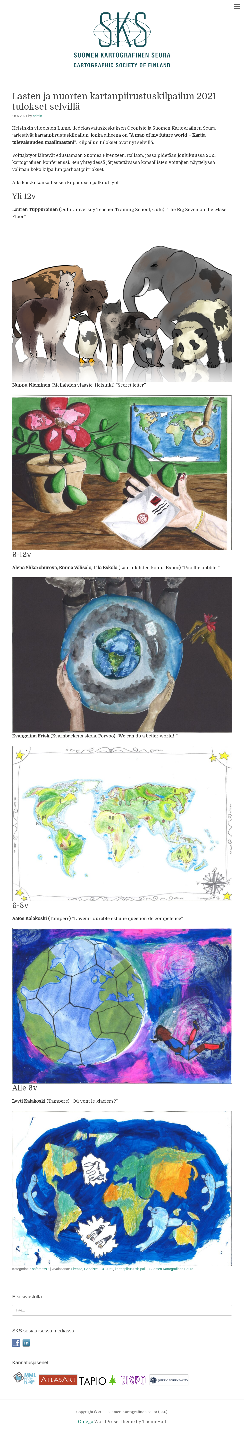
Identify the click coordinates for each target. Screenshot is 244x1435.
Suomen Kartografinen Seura (171, 1269)
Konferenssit (39, 1269)
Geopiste (91, 1269)
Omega (85, 1421)
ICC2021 (106, 1269)
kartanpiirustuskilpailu (131, 1269)
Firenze (76, 1269)
